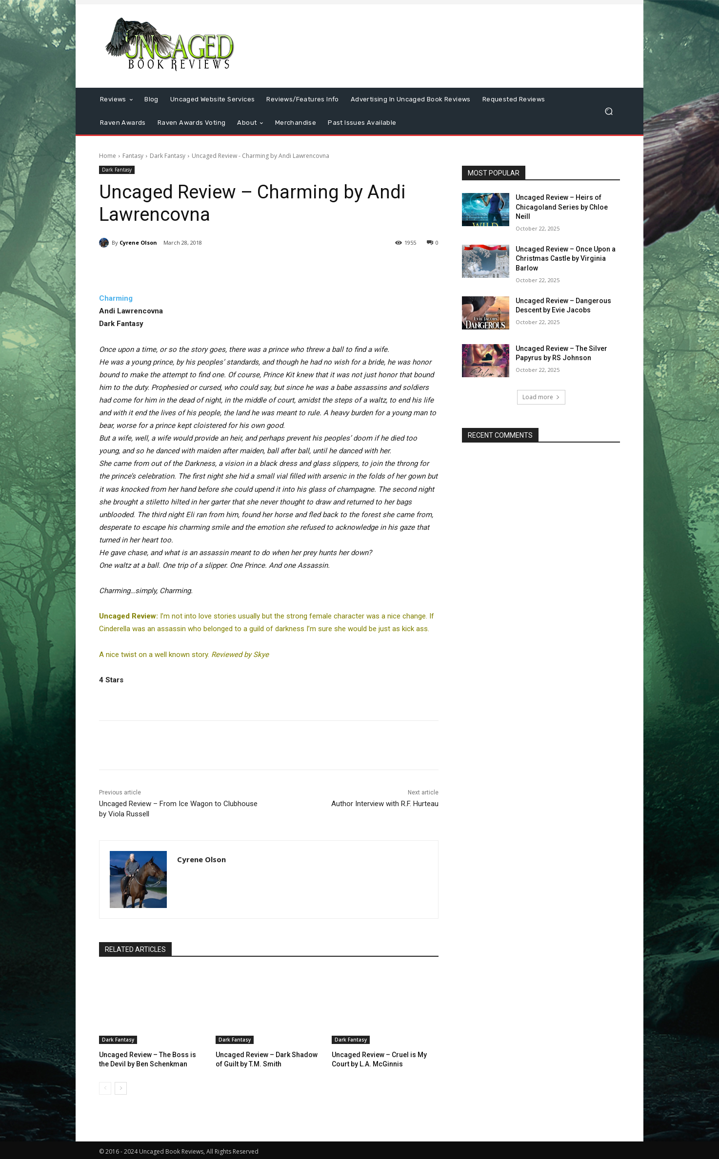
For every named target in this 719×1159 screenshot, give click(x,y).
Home (107, 156)
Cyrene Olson (138, 242)
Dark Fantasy (167, 156)
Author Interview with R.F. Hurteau (385, 803)
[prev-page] (105, 1087)
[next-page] (121, 1087)
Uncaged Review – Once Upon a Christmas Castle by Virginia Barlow (566, 258)
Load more (541, 397)
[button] (608, 111)
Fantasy (132, 156)
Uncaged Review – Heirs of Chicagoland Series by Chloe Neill (562, 206)
